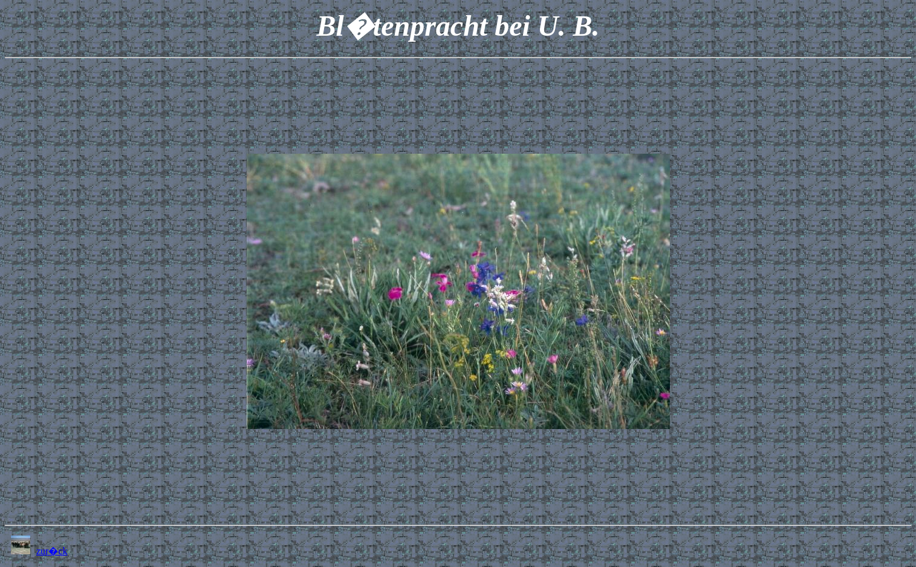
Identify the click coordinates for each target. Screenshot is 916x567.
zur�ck (52, 551)
